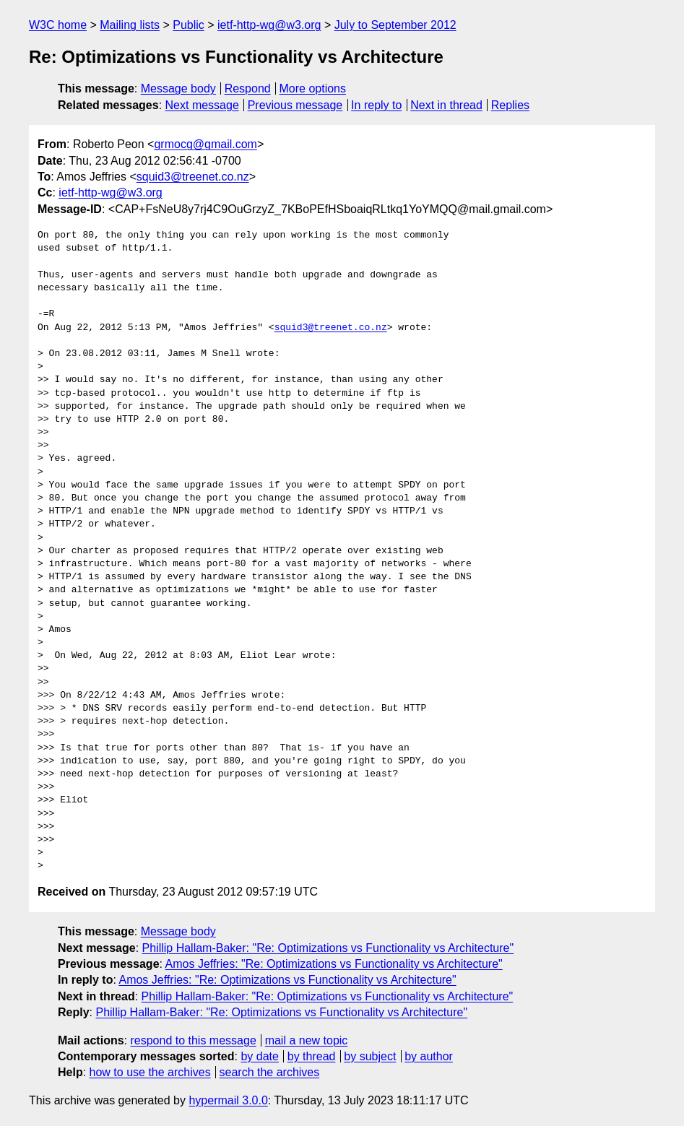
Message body (178, 88)
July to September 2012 (395, 25)
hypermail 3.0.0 (228, 1100)
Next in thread (446, 105)
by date (259, 1056)
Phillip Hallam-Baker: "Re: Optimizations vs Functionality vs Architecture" (328, 948)
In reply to (376, 105)
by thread (311, 1056)
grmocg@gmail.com (205, 144)
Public (188, 25)
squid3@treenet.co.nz (193, 176)
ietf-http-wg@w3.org (269, 25)
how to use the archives (150, 1072)
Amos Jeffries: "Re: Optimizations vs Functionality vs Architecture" (334, 964)
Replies (510, 105)
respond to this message (193, 1040)
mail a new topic (306, 1040)
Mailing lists (130, 25)
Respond (248, 88)
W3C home (58, 25)
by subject (370, 1056)
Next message (202, 105)
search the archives (270, 1072)
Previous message (295, 105)
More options (313, 88)
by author (428, 1056)
